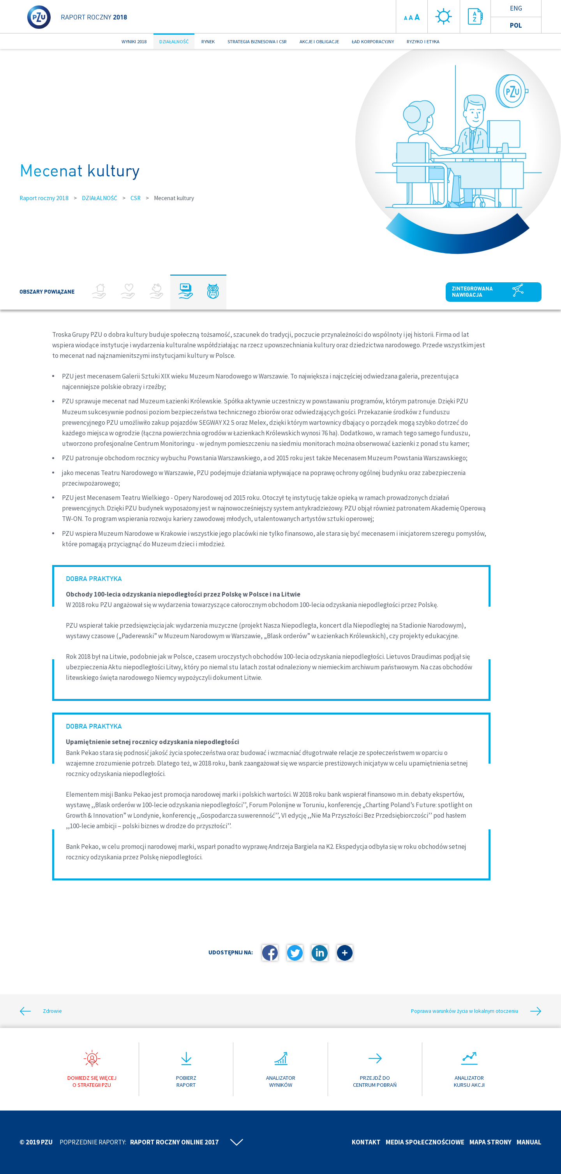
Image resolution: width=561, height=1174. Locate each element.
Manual (529, 1142)
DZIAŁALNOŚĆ (174, 41)
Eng (516, 8)
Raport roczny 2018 (44, 198)
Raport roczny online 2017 (174, 1142)
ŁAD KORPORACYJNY (373, 41)
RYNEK (208, 41)
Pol (516, 25)
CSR (136, 198)
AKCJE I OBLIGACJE (319, 41)
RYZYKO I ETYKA (423, 41)
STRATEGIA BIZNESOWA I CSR (257, 41)
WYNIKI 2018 (134, 41)
